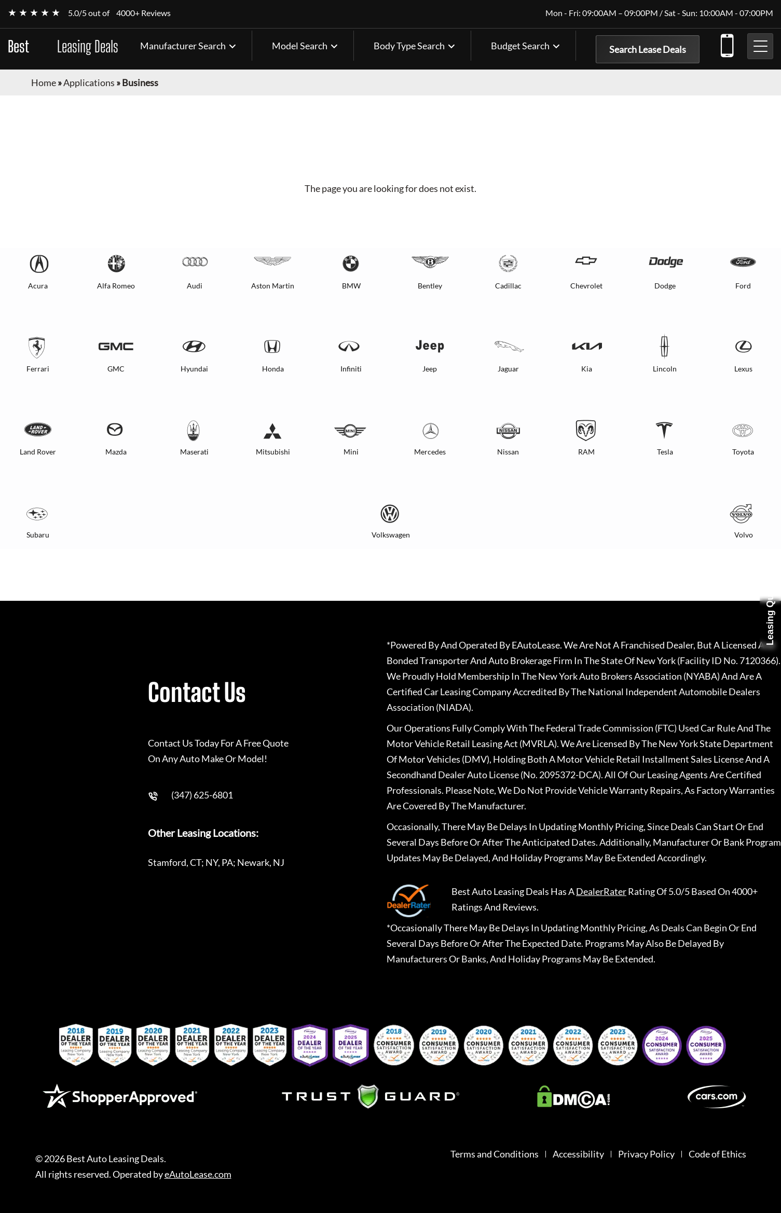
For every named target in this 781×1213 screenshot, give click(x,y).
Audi (194, 285)
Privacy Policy (646, 1154)
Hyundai (194, 368)
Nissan (508, 451)
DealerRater (601, 891)
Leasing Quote (770, 613)
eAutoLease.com (198, 1174)
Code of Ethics (717, 1154)
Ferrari (37, 368)
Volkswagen (391, 534)
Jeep (429, 368)
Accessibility (578, 1154)
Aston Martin (272, 285)
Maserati (194, 451)
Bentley (430, 285)
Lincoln (665, 368)
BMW (351, 285)
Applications (89, 82)
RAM (586, 451)
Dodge (665, 285)
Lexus (743, 368)
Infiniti (351, 368)
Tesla (665, 451)
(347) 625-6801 (726, 43)
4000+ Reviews (143, 13)
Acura (38, 285)
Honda (273, 368)
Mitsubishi (273, 451)
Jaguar (508, 368)
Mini (351, 451)
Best (63, 46)
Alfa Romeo (116, 285)
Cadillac (508, 285)
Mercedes (430, 451)
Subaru (37, 534)
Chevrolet (586, 285)
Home (43, 82)
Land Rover (38, 451)
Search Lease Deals (647, 49)
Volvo (743, 534)
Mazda (116, 451)
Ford (743, 285)
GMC (116, 368)
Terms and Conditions (494, 1154)
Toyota (743, 451)
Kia (586, 368)
